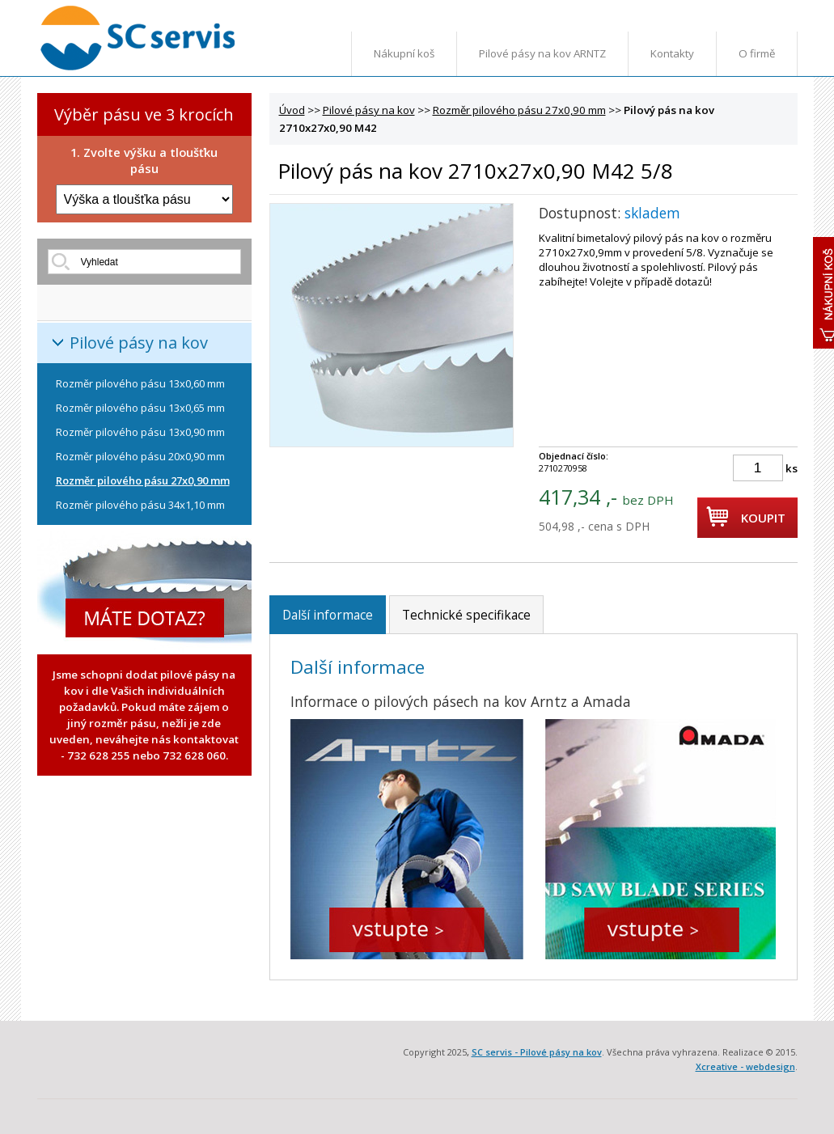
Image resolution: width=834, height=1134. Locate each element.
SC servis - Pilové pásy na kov (537, 1052)
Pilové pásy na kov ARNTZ (542, 53)
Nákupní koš (404, 53)
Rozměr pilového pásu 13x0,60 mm (140, 383)
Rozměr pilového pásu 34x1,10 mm (140, 504)
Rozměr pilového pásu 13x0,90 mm (140, 432)
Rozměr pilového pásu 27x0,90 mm (143, 480)
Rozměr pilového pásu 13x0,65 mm (140, 407)
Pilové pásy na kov (139, 342)
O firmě (757, 53)
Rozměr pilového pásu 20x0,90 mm (140, 456)
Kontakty (672, 53)
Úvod (292, 110)
